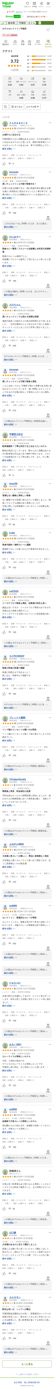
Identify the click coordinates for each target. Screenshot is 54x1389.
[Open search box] (5, 107)
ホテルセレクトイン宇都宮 (14, 28)
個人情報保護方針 (32, 1382)
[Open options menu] (33, 107)
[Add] (48, 30)
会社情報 (18, 1382)
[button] (17, 124)
